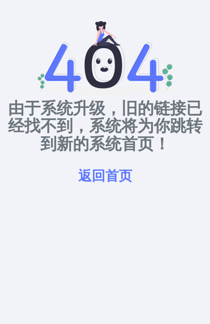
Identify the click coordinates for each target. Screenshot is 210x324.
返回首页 (105, 175)
